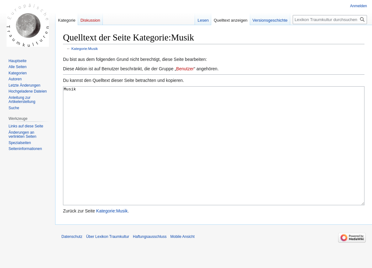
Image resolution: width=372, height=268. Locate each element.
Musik (213, 157)
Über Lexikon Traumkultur (107, 260)
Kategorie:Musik (84, 48)
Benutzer (185, 68)
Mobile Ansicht (182, 260)
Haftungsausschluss (149, 260)
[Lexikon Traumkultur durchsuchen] (330, 19)
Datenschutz (71, 260)
